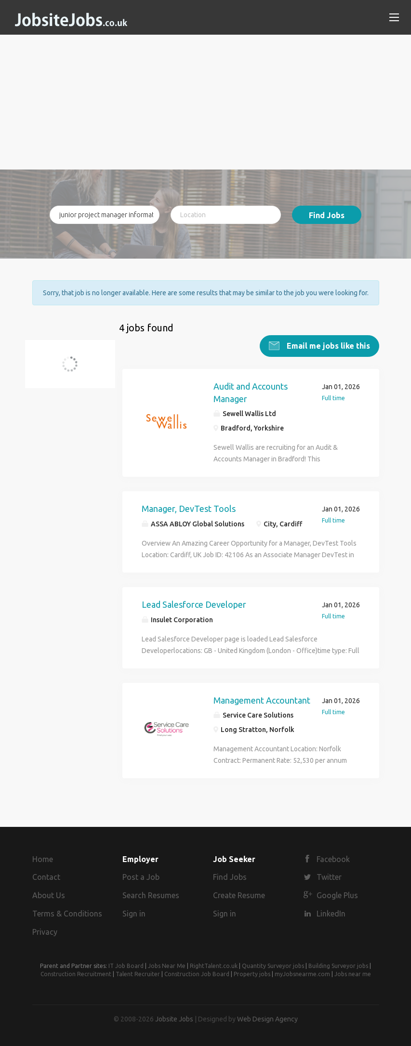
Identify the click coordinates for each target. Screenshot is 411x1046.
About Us (48, 895)
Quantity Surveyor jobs (273, 966)
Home (42, 859)
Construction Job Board (196, 974)
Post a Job (140, 877)
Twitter (329, 877)
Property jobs (252, 974)
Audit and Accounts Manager (250, 392)
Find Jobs (327, 215)
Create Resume (239, 895)
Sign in (134, 913)
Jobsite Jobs (174, 1019)
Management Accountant (261, 700)
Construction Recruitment (75, 974)
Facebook (333, 859)
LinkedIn (331, 913)
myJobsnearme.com (302, 974)
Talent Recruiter (138, 974)
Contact (46, 877)
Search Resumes (150, 895)
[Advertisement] (205, 102)
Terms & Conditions (67, 913)
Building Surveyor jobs (338, 966)
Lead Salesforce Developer (194, 604)
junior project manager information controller (76, 369)
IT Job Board (126, 966)
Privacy (44, 932)
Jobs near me (352, 974)
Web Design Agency (267, 1019)
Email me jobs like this (327, 345)
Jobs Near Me (167, 966)
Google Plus (337, 895)
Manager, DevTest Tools (189, 508)
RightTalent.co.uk (214, 966)
